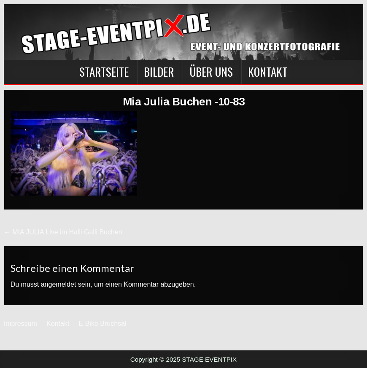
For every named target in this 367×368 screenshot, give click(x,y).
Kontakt (267, 71)
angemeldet (58, 284)
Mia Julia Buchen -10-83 (184, 101)
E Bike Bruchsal (103, 323)
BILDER (159, 71)
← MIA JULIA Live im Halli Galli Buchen (63, 232)
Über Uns (211, 71)
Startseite (104, 71)
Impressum (20, 323)
